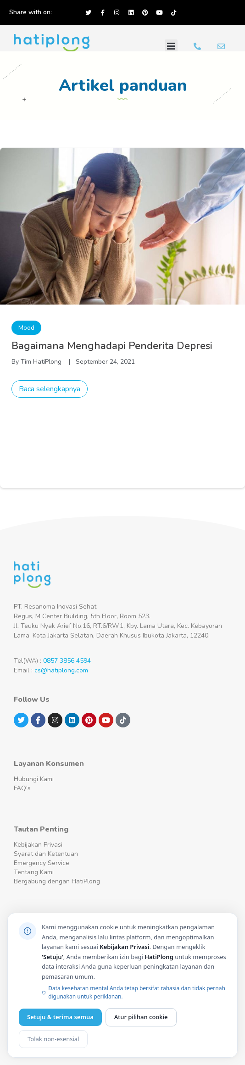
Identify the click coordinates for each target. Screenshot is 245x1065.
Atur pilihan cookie (141, 1017)
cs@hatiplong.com (61, 670)
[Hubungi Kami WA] (197, 46)
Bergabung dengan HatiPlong (57, 881)
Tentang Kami (34, 872)
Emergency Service (41, 863)
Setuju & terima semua (60, 1017)
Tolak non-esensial (53, 1039)
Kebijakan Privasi (38, 844)
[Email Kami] (221, 46)
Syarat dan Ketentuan (46, 853)
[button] (171, 46)
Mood (26, 327)
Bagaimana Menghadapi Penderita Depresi (111, 346)
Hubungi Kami (34, 779)
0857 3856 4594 (67, 660)
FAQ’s (22, 788)
